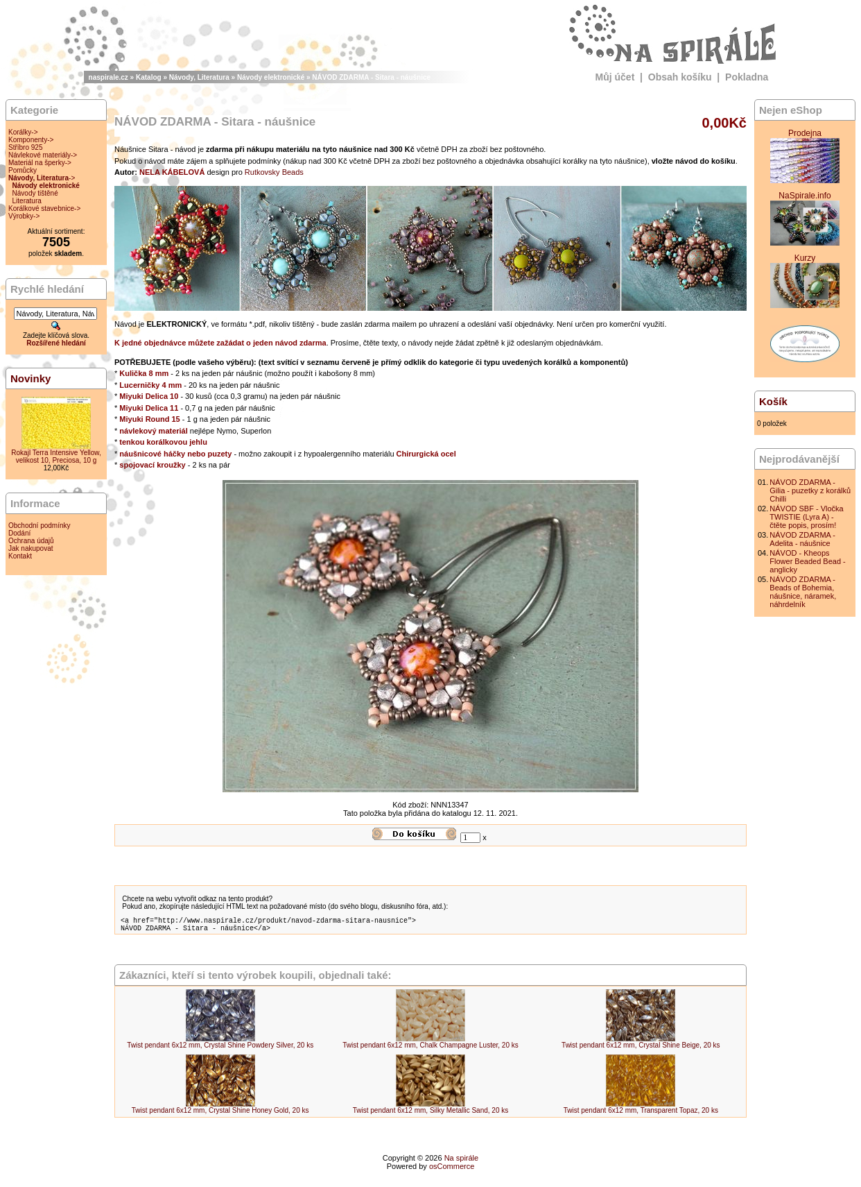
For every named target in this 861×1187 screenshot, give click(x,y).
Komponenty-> (30, 140)
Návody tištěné (35, 193)
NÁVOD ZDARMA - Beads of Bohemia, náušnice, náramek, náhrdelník (802, 591)
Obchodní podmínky (39, 525)
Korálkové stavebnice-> (44, 208)
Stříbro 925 (25, 147)
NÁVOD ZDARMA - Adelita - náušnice (802, 539)
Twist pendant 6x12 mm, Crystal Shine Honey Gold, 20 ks (220, 1114)
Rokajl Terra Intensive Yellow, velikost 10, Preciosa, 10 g (56, 456)
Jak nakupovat (30, 548)
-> (41, 178)
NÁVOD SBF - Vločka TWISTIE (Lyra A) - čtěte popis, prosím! (806, 516)
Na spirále (461, 1162)
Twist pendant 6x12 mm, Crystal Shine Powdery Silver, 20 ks (220, 1049)
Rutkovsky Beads (274, 172)
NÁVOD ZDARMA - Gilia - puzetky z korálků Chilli (810, 490)
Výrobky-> (24, 216)
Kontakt (20, 556)
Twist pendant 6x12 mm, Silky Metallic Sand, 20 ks (431, 1114)
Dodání (19, 533)
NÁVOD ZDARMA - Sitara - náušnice (371, 77)
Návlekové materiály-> (42, 155)
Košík (773, 401)
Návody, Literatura (199, 77)
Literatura (27, 201)
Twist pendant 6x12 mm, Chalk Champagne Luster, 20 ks (430, 1049)
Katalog (149, 77)
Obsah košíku (680, 77)
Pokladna (746, 77)
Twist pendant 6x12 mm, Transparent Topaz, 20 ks (641, 1114)
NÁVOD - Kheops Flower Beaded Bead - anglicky (807, 561)
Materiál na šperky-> (39, 162)
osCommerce (451, 1170)
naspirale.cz (108, 77)
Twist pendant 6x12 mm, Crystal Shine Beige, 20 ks (641, 1049)
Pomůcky (22, 170)
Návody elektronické (270, 77)
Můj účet (615, 77)
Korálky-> (23, 132)
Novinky (30, 378)
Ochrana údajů (31, 541)
